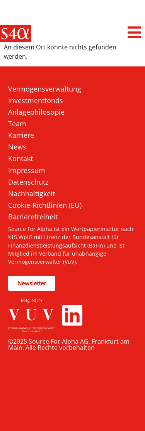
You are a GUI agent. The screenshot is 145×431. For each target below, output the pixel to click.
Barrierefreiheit (33, 217)
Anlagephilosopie (36, 112)
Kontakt (20, 158)
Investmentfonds (35, 100)
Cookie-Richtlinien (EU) (45, 205)
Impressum (26, 170)
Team (17, 123)
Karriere (21, 135)
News (17, 147)
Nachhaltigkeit (31, 193)
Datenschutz (28, 182)
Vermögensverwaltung (44, 89)
